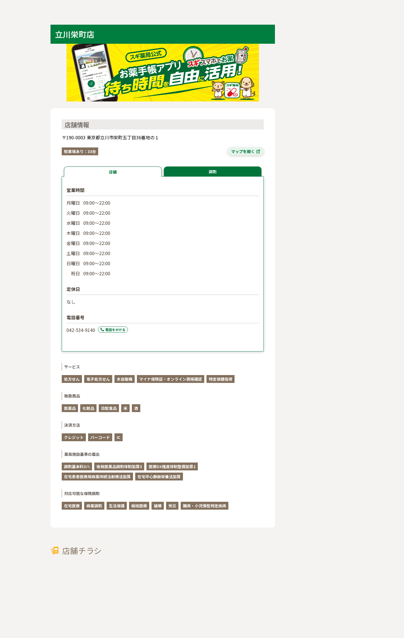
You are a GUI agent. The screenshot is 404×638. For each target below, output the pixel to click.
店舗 (113, 172)
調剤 (213, 171)
